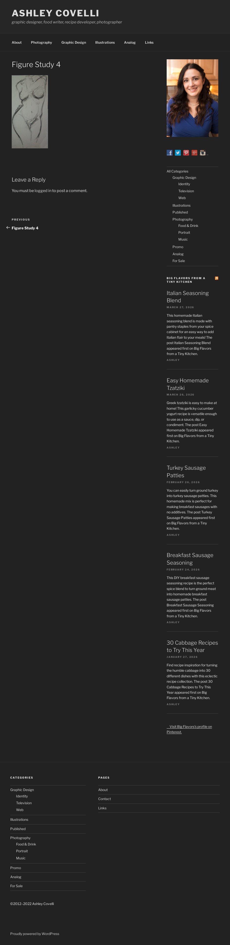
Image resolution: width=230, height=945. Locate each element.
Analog (130, 42)
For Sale (178, 261)
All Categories (177, 171)
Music (183, 239)
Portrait (184, 232)
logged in (43, 190)
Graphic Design (73, 42)
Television (186, 191)
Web (182, 198)
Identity (184, 184)
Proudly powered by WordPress (34, 934)
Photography (41, 42)
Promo (177, 247)
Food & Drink (188, 226)
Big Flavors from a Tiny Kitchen (186, 280)
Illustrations (105, 42)
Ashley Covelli (56, 13)
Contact (104, 799)
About (17, 42)
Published (180, 212)
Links (149, 42)
